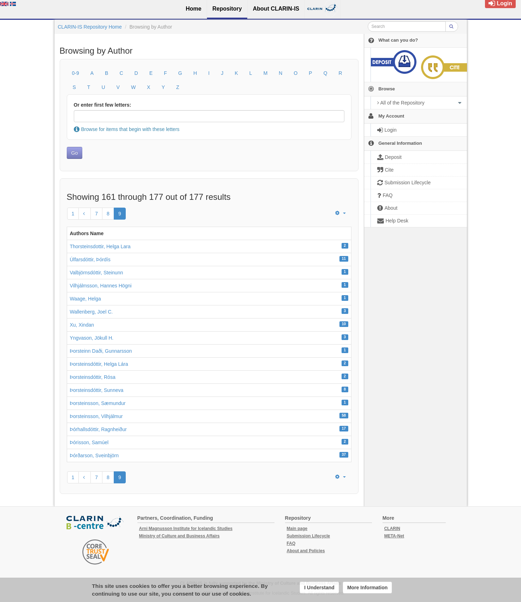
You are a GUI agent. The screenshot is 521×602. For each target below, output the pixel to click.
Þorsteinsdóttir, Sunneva (97, 390)
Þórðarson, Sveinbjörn (94, 455)
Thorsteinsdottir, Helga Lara (100, 246)
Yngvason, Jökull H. (92, 338)
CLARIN (392, 528)
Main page (297, 528)
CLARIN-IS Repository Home (90, 27)
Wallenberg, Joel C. (91, 312)
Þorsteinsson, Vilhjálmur (96, 416)
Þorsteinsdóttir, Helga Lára (99, 364)
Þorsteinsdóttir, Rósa (93, 377)
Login (500, 3)
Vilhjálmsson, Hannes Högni (101, 285)
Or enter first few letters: (102, 105)
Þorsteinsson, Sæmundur (98, 403)
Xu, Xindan (82, 325)
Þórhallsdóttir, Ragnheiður (98, 429)
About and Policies (306, 550)
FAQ (291, 543)
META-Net (394, 536)
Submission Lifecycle (308, 536)
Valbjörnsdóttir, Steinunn (96, 272)
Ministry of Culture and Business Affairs (179, 536)
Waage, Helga (85, 299)
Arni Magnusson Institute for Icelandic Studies (186, 528)
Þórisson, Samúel (89, 442)
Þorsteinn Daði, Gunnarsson (101, 351)
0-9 (75, 73)
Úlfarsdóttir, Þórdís (90, 259)
